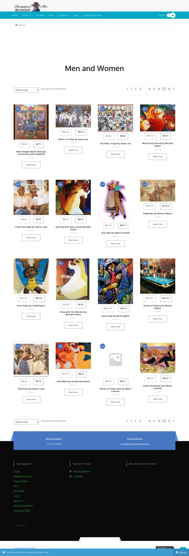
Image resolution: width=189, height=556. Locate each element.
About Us (18, 501)
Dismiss (182, 552)
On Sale (40, 15)
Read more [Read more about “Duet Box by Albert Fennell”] (115, 244)
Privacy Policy (20, 481)
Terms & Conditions (23, 506)
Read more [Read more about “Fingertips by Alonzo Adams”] (157, 224)
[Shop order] (26, 89)
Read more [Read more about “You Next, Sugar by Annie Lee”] (115, 154)
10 (159, 89)
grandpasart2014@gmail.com (135, 444)
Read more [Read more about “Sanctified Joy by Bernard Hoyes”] (73, 392)
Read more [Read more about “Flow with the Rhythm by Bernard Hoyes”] (73, 325)
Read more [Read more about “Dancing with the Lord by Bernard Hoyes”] (73, 240)
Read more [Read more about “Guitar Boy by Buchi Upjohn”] (115, 327)
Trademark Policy (22, 510)
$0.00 (165, 15)
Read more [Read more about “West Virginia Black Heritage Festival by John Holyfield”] (31, 165)
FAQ (51, 15)
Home (15, 15)
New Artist (19, 491)
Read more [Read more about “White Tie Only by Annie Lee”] (73, 150)
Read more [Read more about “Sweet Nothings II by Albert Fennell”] (157, 399)
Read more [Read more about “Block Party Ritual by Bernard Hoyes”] (157, 156)
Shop (25, 15)
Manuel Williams (81, 471)
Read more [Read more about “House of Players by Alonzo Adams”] (157, 319)
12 (169, 89)
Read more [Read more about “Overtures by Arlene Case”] (31, 400)
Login (16, 496)
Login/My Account (92, 15)
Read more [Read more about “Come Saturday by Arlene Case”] (31, 238)
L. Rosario (78, 476)
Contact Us (63, 15)
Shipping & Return (23, 476)
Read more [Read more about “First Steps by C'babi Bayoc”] (31, 316)
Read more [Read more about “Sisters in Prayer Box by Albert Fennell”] (115, 402)
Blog (76, 15)
